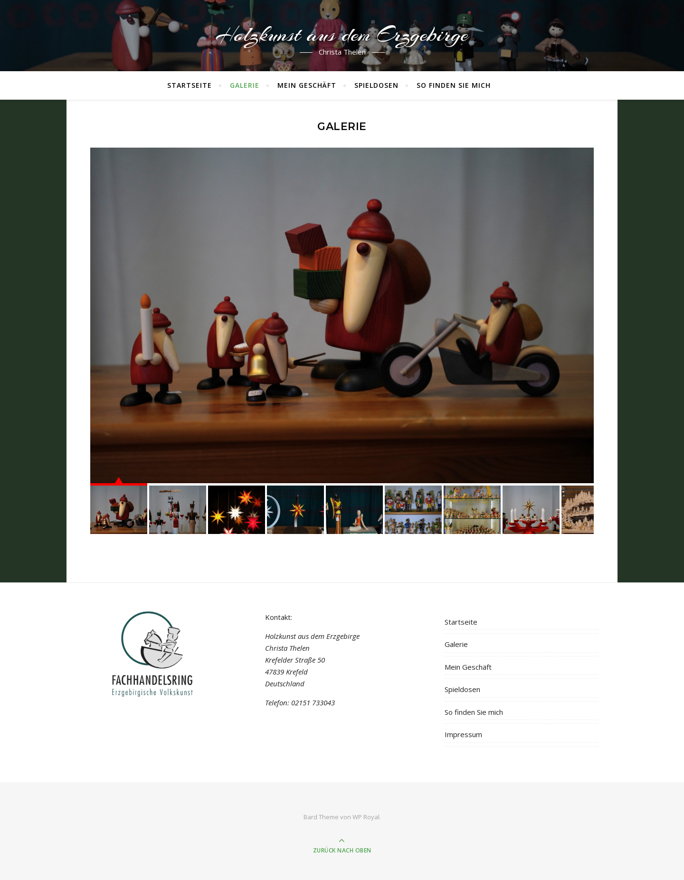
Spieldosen (376, 85)
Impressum (463, 734)
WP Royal (366, 817)
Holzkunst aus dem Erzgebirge (342, 34)
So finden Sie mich (454, 85)
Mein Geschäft (306, 85)
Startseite (189, 85)
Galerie (244, 85)
